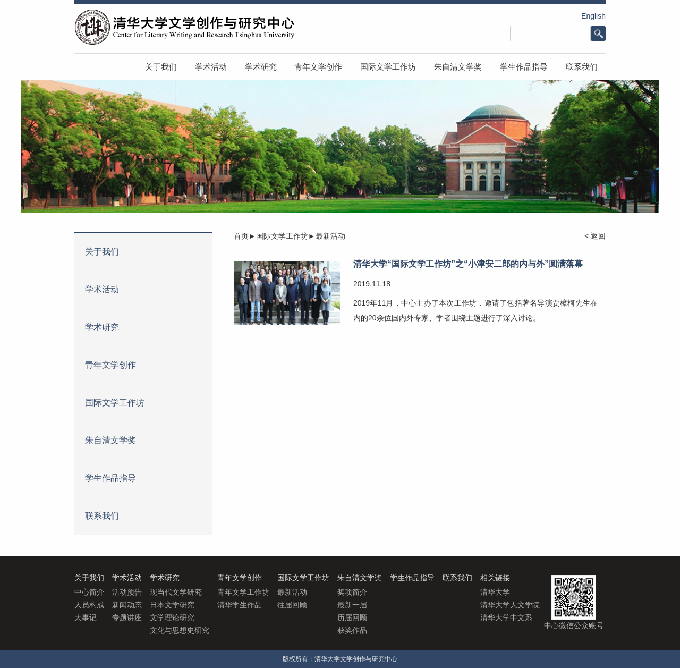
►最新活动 (326, 236)
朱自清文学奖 (458, 66)
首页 (241, 236)
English (593, 16)
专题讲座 (127, 617)
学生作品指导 (524, 66)
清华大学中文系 (506, 617)
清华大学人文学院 (510, 605)
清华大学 (495, 592)
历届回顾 (352, 617)
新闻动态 (127, 605)
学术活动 (211, 66)
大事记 (85, 617)
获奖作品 (352, 630)
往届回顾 (292, 605)
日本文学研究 (172, 605)
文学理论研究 (172, 617)
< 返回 (595, 236)
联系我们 (582, 66)
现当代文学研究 (176, 592)
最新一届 (352, 605)
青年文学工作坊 (243, 592)
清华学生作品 (239, 605)
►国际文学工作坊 (278, 236)
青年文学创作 (318, 66)
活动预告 (127, 592)
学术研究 (261, 66)
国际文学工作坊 (388, 66)
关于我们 (161, 66)
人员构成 (89, 605)
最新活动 (292, 592)
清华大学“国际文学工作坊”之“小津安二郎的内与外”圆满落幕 (468, 263)
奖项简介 (352, 592)
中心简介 (89, 592)
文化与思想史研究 (179, 630)
